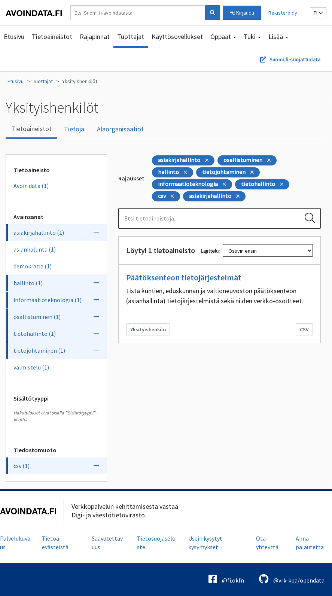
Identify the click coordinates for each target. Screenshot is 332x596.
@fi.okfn (226, 579)
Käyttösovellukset (177, 36)
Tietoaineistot (52, 36)
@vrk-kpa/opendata (292, 579)
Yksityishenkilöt (79, 81)
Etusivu (14, 36)
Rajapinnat (95, 36)
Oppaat (223, 36)
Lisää (278, 36)
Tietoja (74, 129)
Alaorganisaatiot (120, 129)
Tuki (252, 36)
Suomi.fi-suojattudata (294, 59)
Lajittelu (210, 250)
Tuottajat (130, 36)
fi (318, 12)
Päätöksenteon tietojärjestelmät (183, 277)
